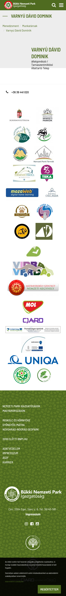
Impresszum (33, 514)
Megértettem (49, 589)
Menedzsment (11, 26)
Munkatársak (29, 26)
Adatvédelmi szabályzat (14, 581)
